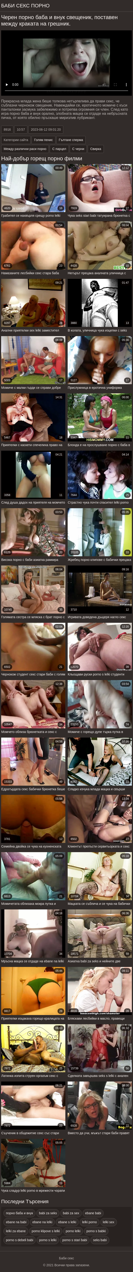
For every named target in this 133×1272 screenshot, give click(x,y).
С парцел (59, 149)
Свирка (95, 149)
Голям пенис (43, 140)
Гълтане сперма (71, 140)
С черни (78, 149)
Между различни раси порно (25, 149)
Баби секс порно (25, 6)
